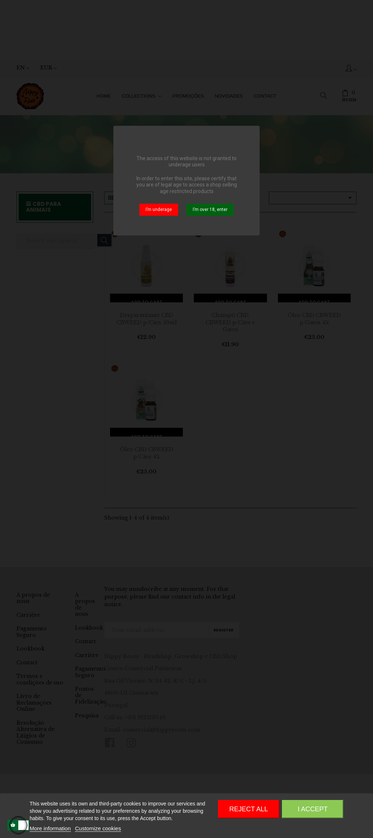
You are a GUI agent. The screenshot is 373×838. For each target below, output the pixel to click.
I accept (313, 809)
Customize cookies (98, 828)
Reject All (248, 809)
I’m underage (159, 209)
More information (50, 828)
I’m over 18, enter (210, 209)
